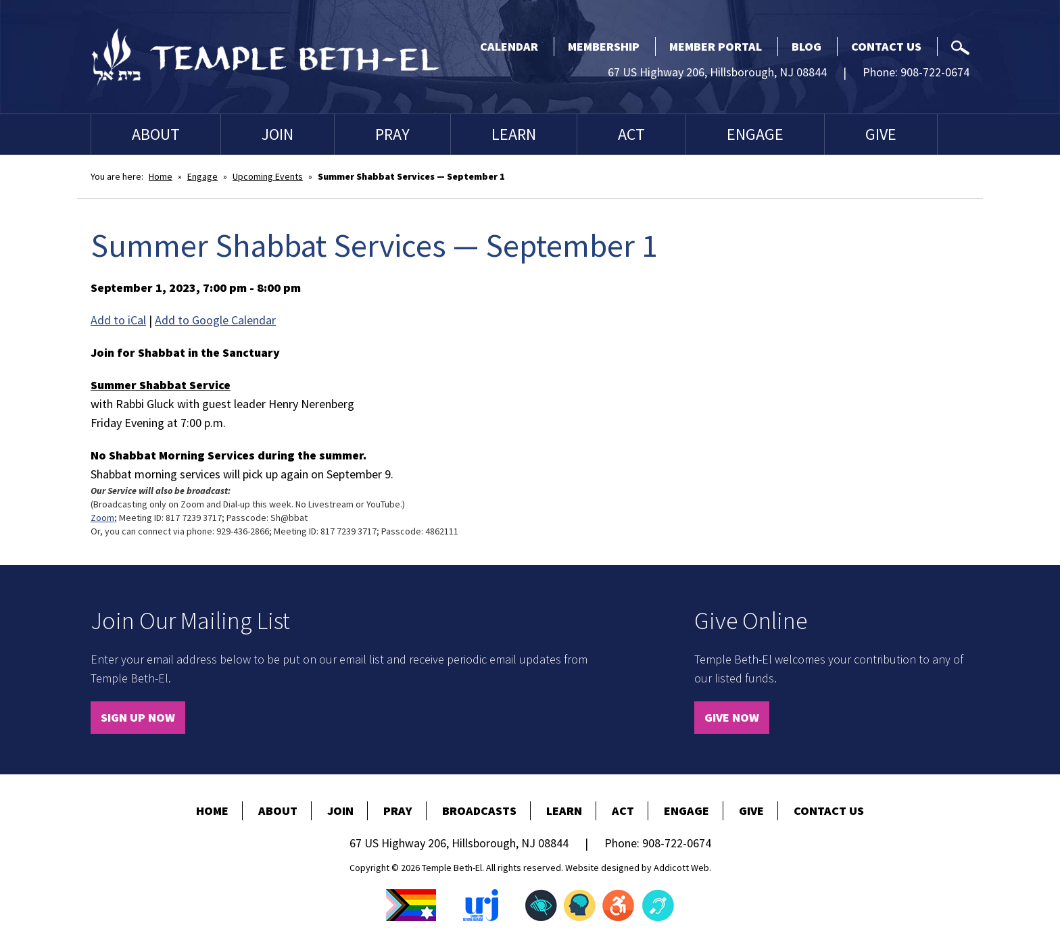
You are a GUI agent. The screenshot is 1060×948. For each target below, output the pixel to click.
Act (631, 134)
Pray (392, 134)
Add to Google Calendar (215, 320)
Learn (513, 134)
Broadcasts (479, 810)
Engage (755, 134)
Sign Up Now (138, 717)
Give (880, 134)
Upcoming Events (268, 176)
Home (160, 176)
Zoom (102, 518)
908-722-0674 (934, 72)
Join (277, 134)
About (156, 134)
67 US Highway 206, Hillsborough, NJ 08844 (717, 72)
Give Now (731, 717)
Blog (806, 46)
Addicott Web (681, 868)
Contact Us (886, 46)
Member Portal (715, 46)
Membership (604, 46)
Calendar (509, 46)
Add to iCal (118, 320)
